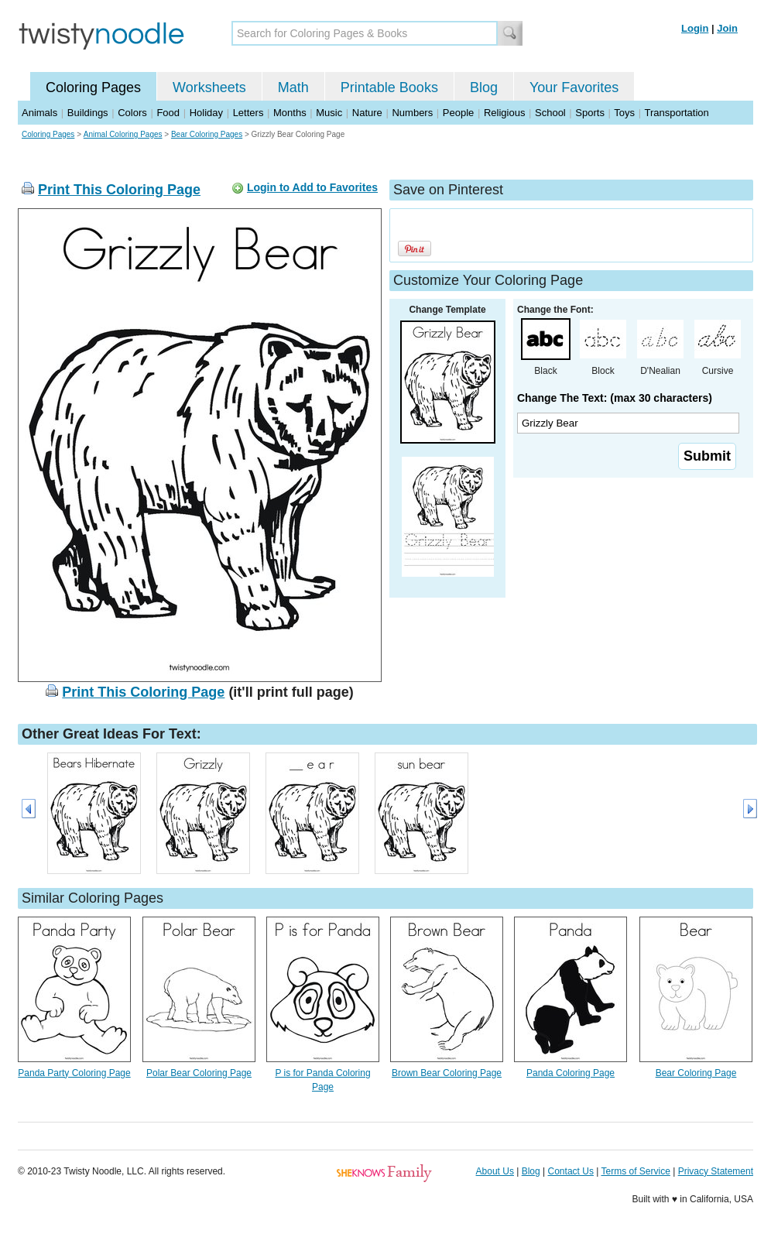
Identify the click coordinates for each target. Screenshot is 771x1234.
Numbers (412, 112)
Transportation (676, 112)
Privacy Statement (715, 1171)
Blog (484, 87)
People (458, 112)
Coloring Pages (93, 87)
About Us (495, 1171)
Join (727, 28)
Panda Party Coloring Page (74, 1073)
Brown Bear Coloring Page (447, 1073)
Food (168, 112)
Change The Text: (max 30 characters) (614, 398)
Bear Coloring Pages (206, 134)
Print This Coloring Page (119, 189)
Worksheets (209, 87)
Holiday (206, 112)
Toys (624, 112)
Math (293, 87)
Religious (504, 112)
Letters (248, 112)
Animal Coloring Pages (123, 134)
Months (290, 112)
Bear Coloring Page (696, 1073)
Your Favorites (574, 87)
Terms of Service (635, 1171)
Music (329, 112)
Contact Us (571, 1171)
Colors (132, 112)
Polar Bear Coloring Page (199, 1073)
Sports (590, 112)
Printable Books (389, 87)
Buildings (87, 112)
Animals (39, 112)
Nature (367, 112)
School (550, 112)
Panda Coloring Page (570, 1073)
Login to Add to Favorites (312, 187)
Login (694, 28)
